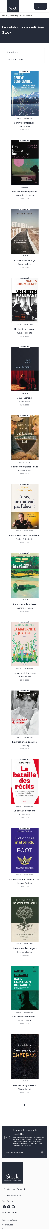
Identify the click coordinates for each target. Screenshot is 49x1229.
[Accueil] (13, 6)
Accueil (4, 16)
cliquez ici (27, 1145)
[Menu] (40, 6)
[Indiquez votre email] (21, 1152)
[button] (14, 52)
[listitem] (4, 1207)
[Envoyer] (42, 1152)
